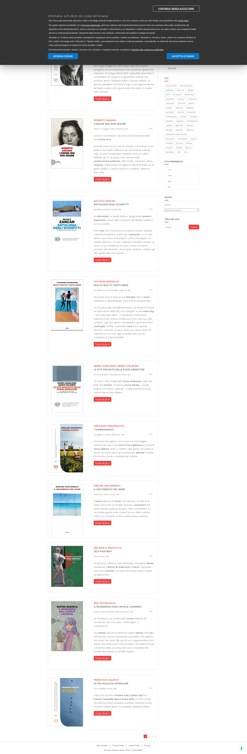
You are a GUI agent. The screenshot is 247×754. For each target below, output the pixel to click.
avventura (98, 494)
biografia (170, 99)
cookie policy (183, 21)
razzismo (170, 139)
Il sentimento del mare (124, 487)
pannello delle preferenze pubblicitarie (148, 50)
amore (97, 128)
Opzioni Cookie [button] (63, 56)
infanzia (180, 121)
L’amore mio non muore (124, 121)
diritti (191, 103)
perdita (190, 130)
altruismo (115, 434)
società (113, 209)
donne (101, 556)
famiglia (114, 290)
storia (123, 374)
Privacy (147, 745)
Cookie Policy (134, 745)
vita (178, 152)
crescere (170, 103)
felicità (111, 611)
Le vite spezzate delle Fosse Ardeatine (124, 367)
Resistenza (115, 374)
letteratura (192, 121)
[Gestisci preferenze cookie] (241, 748)
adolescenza (186, 86)
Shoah (189, 143)
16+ (170, 181)
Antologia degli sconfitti (124, 202)
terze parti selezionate (91, 25)
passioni (179, 130)
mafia (112, 128)
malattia (102, 688)
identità (169, 121)
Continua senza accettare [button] (176, 8)
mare (106, 494)
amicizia (180, 90)
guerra (193, 117)
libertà (169, 126)
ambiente (170, 90)
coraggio (105, 128)
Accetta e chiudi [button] (183, 56)
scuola (179, 143)
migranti (122, 290)
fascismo (170, 112)
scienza (169, 143)
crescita (181, 103)
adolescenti (171, 86)
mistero (190, 126)
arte (96, 556)
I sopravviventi (124, 427)
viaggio (188, 148)
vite (126, 128)
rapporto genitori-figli (176, 134)
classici (181, 99)
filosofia (191, 112)
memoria (179, 126)
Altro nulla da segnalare (124, 681)
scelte (193, 139)
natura (169, 130)
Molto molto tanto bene (124, 283)
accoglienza (99, 290)
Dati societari (102, 745)
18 (169, 187)
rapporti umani (122, 611)
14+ (170, 175)
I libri (150, 128)
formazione (171, 117)
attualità (97, 209)
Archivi (167, 204)
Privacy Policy (118, 745)
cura (108, 290)
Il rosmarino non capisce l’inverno (124, 604)
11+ (170, 169)
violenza (120, 128)
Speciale (172, 68)
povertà (105, 209)
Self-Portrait (124, 549)
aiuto (108, 434)
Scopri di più (101, 98)
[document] (123, 27)
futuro (183, 117)
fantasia (189, 108)
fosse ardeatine (101, 374)
